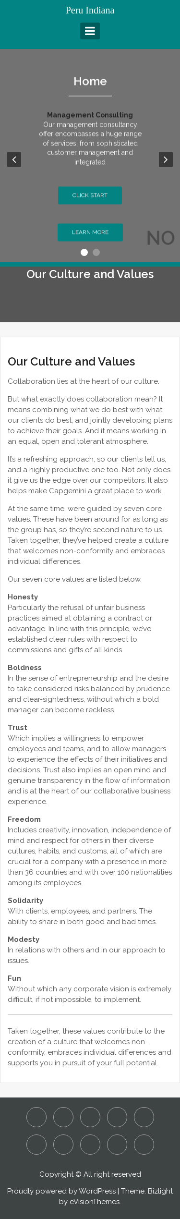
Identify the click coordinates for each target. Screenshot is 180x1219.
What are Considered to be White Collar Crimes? (144, 1144)
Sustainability (117, 1144)
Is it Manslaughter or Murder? (144, 1117)
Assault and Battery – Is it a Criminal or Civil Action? (63, 1117)
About (36, 1117)
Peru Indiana (90, 10)
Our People (63, 1144)
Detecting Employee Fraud (90, 1117)
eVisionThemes (95, 1201)
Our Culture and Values (36, 1144)
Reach (90, 1144)
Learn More (90, 235)
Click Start (90, 198)
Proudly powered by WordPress (61, 1191)
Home (90, 84)
